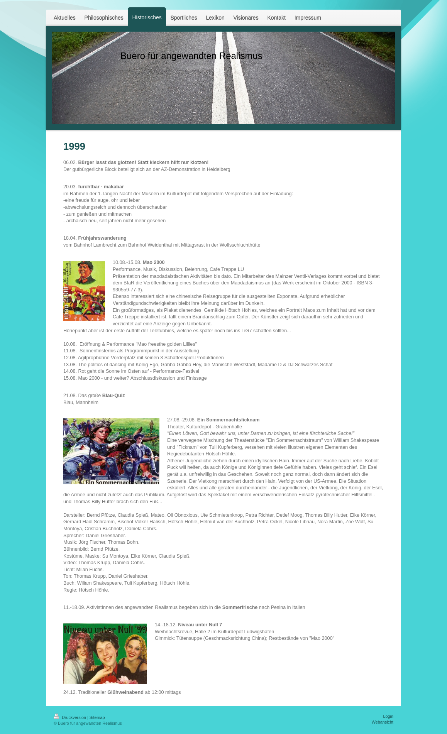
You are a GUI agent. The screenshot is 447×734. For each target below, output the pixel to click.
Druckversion (70, 717)
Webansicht (382, 722)
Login (388, 716)
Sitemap (97, 717)
